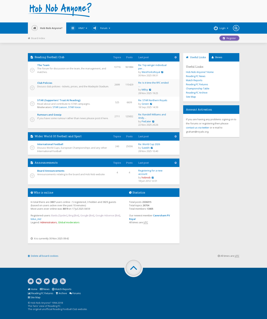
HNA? (78, 28)
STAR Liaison (60, 107)
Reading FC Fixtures (197, 84)
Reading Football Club (49, 57)
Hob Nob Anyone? (47, 28)
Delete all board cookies (43, 255)
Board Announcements (50, 170)
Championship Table (197, 88)
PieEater (146, 121)
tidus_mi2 (36, 219)
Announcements (46, 162)
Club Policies (44, 83)
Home (32, 289)
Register (229, 38)
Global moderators (69, 222)
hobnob (146, 177)
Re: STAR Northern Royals (152, 100)
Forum (101, 28)
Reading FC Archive (197, 92)
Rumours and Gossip (49, 114)
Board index (36, 38)
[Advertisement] (169, 11)
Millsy (145, 89)
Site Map (191, 96)
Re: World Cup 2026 (149, 144)
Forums (75, 293)
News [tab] (217, 57)
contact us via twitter (197, 127)
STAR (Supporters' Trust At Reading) (58, 100)
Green (145, 103)
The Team (43, 65)
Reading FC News (195, 76)
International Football (50, 144)
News (45, 289)
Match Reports (194, 80)
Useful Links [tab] (196, 57)
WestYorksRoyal (151, 72)
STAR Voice (74, 107)
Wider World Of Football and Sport (58, 136)
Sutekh (146, 147)
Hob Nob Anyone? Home (200, 72)
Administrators (48, 222)
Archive (61, 293)
